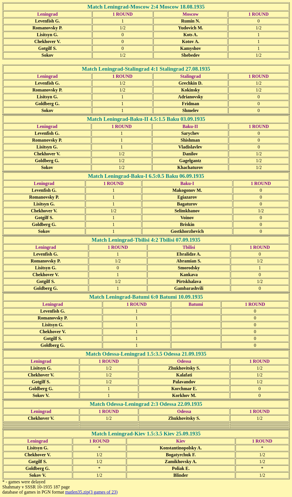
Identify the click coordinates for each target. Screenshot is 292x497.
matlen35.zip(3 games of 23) (91, 492)
